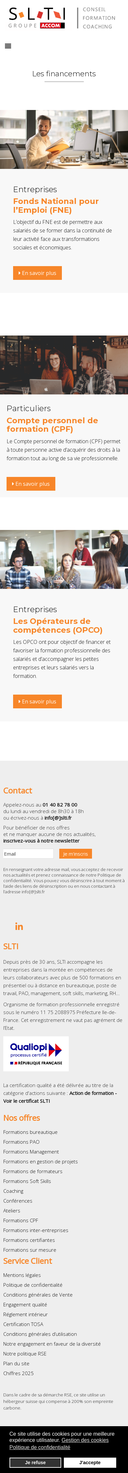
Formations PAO (21, 1141)
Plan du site (16, 1363)
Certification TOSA (23, 1324)
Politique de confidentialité (33, 1285)
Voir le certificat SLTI (26, 1101)
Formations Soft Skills (27, 1181)
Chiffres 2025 (18, 1373)
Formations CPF (20, 1220)
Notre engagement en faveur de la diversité (52, 1343)
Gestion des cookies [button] (85, 1440)
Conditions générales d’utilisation (40, 1334)
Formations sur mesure (29, 1249)
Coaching (13, 1191)
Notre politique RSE (24, 1353)
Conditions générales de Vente (38, 1294)
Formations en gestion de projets (40, 1161)
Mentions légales (22, 1275)
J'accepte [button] (90, 1462)
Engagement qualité (25, 1304)
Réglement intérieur (25, 1314)
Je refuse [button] (35, 1462)
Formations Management (31, 1151)
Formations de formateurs (33, 1171)
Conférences (17, 1200)
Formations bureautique (30, 1132)
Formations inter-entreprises (35, 1230)
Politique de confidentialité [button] (39, 1447)
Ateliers (11, 1210)
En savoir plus (37, 273)
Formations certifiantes (29, 1240)
